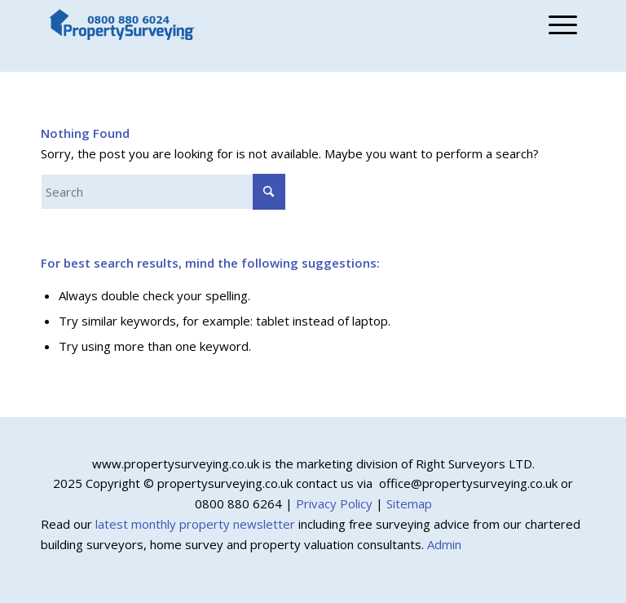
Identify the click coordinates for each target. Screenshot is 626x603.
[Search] (163, 192)
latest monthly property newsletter (195, 524)
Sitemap (409, 503)
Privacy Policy (334, 503)
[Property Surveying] (122, 25)
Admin (444, 544)
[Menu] (558, 24)
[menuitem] (558, 24)
